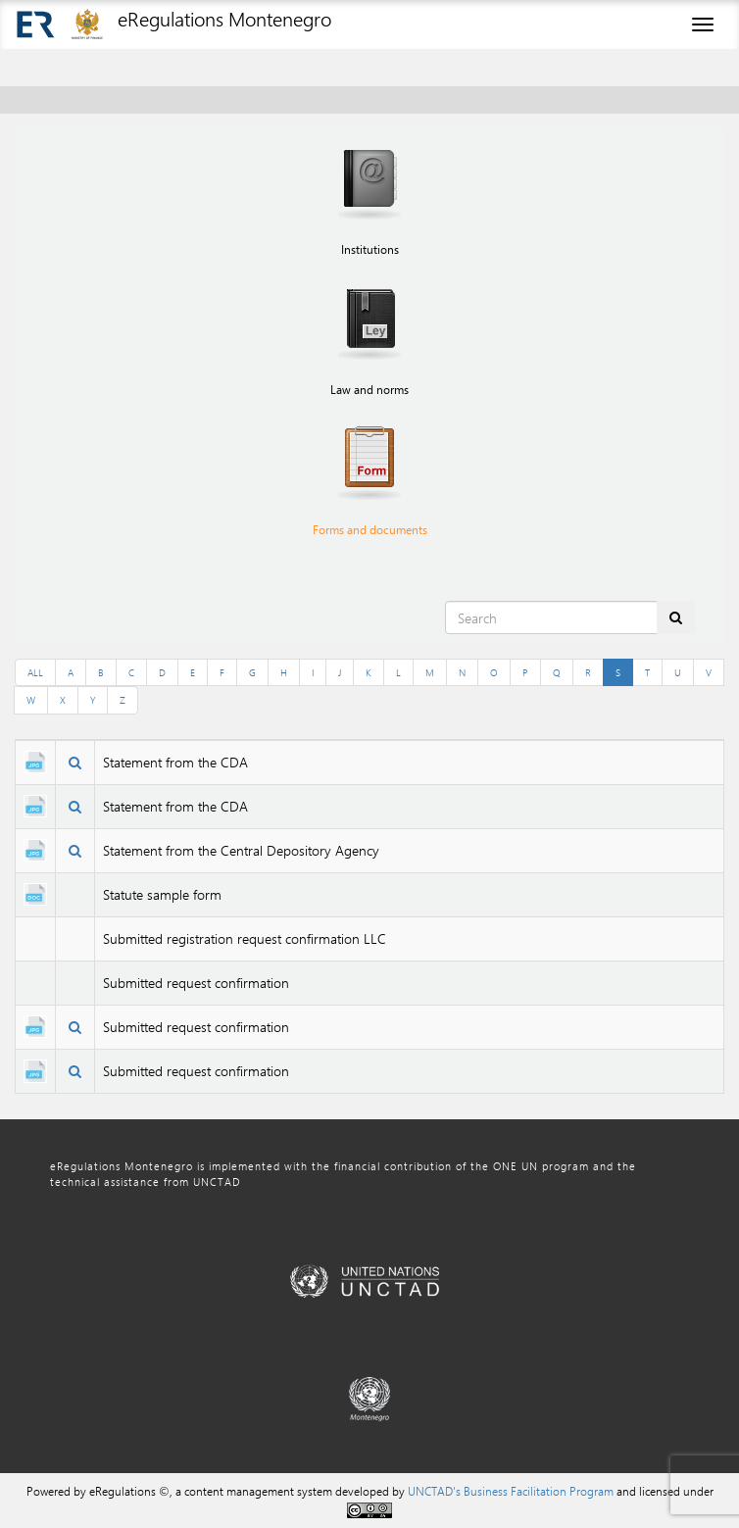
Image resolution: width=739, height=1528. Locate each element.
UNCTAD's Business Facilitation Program (511, 1491)
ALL (35, 672)
